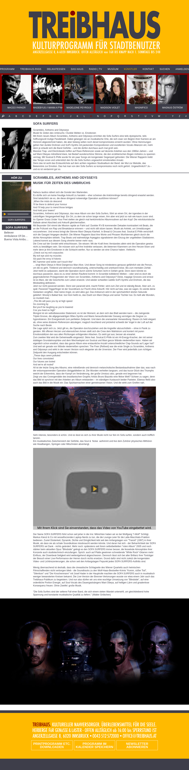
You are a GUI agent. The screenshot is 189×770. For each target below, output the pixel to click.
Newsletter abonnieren (137, 745)
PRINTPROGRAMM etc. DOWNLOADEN (51, 745)
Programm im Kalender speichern (94, 745)
